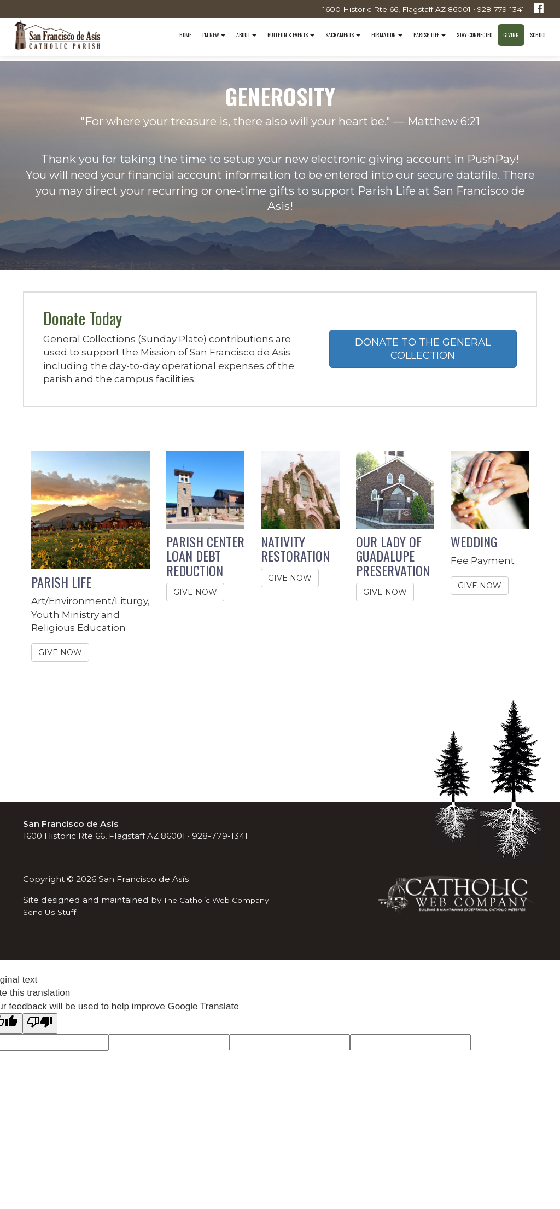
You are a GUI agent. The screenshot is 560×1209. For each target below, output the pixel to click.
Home (185, 35)
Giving (511, 35)
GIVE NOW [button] (60, 652)
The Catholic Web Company (216, 900)
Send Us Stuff (49, 912)
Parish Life (429, 35)
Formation (386, 35)
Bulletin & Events (290, 35)
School (538, 35)
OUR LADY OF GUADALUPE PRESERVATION (393, 556)
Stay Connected (474, 35)
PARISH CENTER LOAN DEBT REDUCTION (205, 556)
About (246, 35)
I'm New (213, 35)
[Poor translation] (39, 1023)
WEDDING (474, 541)
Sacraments (342, 35)
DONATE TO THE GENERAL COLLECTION (423, 348)
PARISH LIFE (61, 582)
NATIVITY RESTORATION (295, 548)
